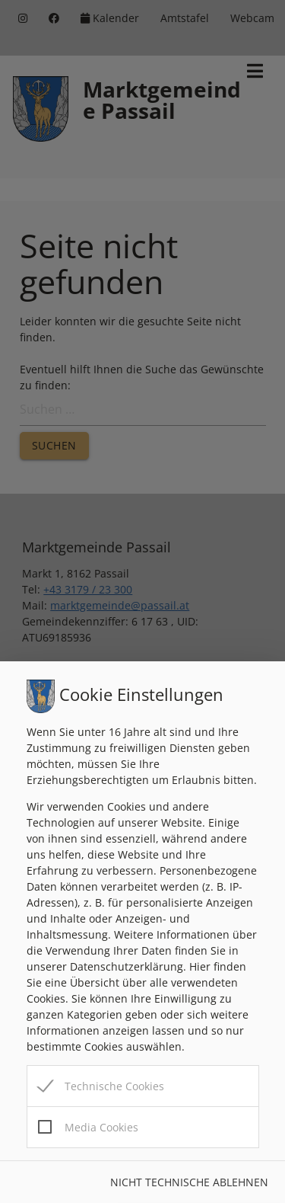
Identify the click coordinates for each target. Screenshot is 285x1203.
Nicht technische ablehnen (189, 1182)
